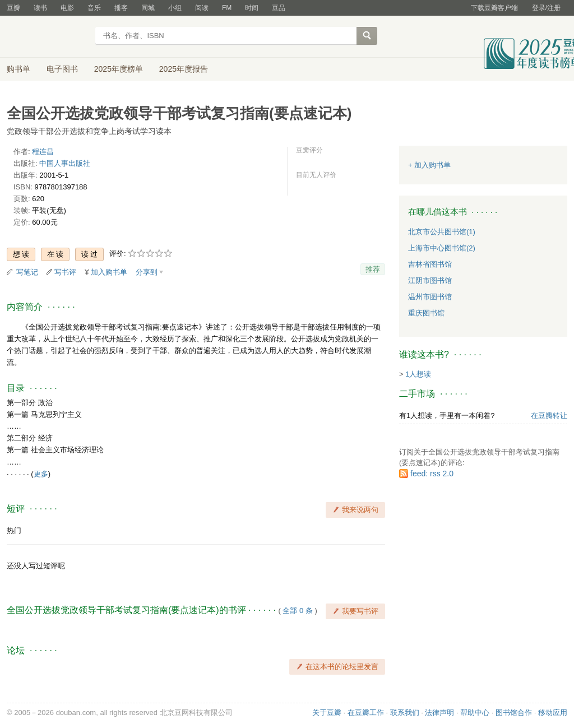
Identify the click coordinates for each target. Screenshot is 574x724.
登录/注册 (546, 8)
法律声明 (439, 712)
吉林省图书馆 (430, 264)
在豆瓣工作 (366, 712)
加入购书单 (109, 272)
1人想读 (418, 374)
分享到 (147, 272)
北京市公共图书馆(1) (441, 232)
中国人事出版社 (64, 163)
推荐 (372, 269)
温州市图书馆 (430, 297)
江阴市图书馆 (430, 280)
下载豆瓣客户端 (494, 8)
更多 (41, 474)
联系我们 (404, 712)
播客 (121, 8)
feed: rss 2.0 (431, 473)
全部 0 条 (297, 610)
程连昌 (43, 151)
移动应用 (552, 712)
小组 (175, 8)
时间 (251, 8)
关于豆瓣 (326, 712)
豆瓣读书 (47, 37)
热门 (14, 530)
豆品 (278, 8)
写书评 (65, 272)
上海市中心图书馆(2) (441, 248)
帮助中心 (474, 712)
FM (227, 8)
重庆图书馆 (426, 313)
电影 (67, 8)
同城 (148, 8)
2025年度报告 (183, 68)
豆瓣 (13, 8)
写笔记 (27, 272)
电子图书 (62, 68)
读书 (40, 8)
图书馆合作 (514, 712)
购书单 (18, 68)
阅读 (202, 8)
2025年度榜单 (118, 68)
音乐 (94, 8)
